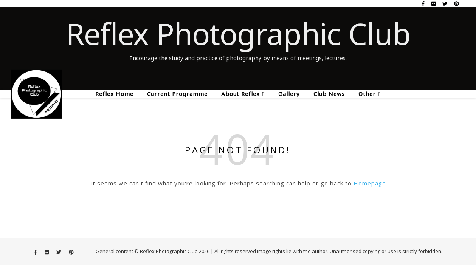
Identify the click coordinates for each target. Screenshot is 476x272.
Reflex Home (114, 94)
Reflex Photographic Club (238, 33)
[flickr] (434, 3)
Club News (329, 94)
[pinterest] (456, 3)
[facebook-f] (424, 3)
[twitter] (445, 3)
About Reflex (240, 94)
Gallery (289, 94)
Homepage (370, 183)
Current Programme (177, 94)
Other (367, 94)
